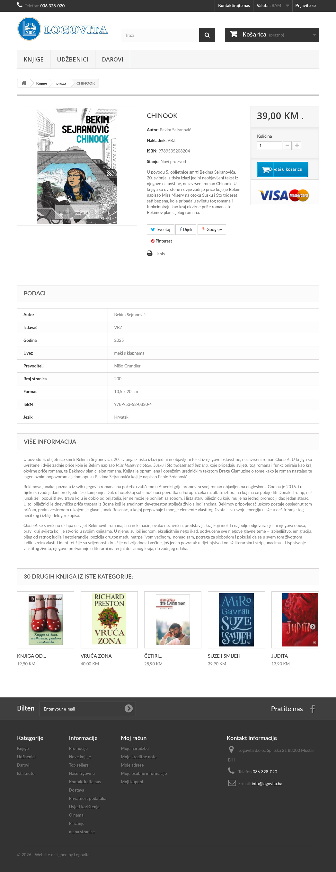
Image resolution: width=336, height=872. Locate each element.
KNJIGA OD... (31, 656)
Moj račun (133, 737)
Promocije (78, 748)
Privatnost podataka (87, 798)
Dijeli (186, 229)
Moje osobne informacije (144, 773)
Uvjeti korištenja (84, 806)
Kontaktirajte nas (234, 5)
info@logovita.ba (267, 783)
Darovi (112, 59)
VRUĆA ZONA (96, 656)
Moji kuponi (132, 781)
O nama (76, 815)
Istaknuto (26, 773)
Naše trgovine (82, 773)
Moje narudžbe (135, 748)
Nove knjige (80, 756)
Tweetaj (160, 229)
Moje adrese (132, 765)
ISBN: (152, 150)
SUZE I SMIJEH (224, 656)
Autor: (153, 129)
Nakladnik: (157, 140)
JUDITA (279, 656)
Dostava (76, 790)
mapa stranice (82, 831)
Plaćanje (76, 823)
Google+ (212, 229)
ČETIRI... (153, 656)
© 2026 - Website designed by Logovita (53, 854)
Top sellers (79, 765)
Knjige (33, 59)
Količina (264, 136)
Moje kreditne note (138, 756)
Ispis (160, 253)
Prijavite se (305, 5)
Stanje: (153, 161)
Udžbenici (73, 59)
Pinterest (161, 240)
